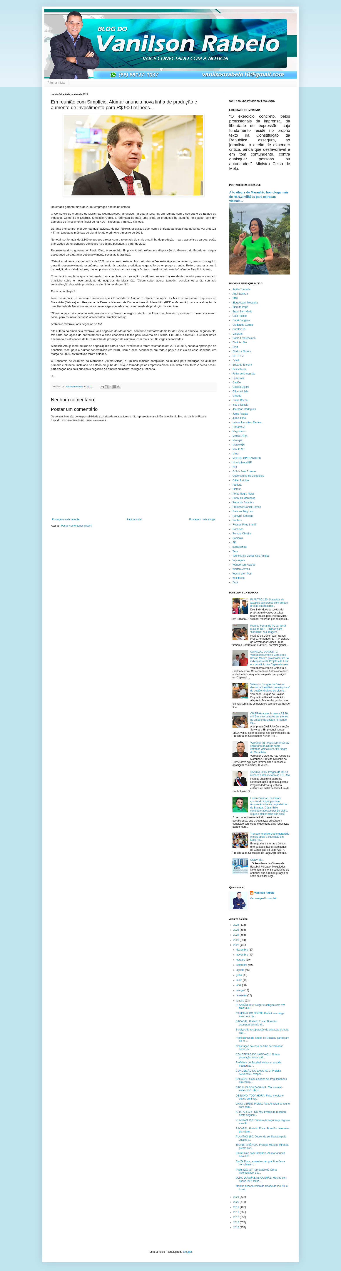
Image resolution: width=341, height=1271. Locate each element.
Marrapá (237, 440)
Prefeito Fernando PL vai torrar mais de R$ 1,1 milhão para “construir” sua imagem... (268, 629)
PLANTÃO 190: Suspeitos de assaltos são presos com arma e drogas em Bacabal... (269, 602)
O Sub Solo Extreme (244, 471)
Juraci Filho (239, 418)
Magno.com (239, 431)
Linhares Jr (238, 427)
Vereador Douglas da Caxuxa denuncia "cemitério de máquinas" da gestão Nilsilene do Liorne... (270, 687)
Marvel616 (238, 444)
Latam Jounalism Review (246, 422)
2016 (236, 1222)
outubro (241, 959)
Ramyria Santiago (242, 515)
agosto (240, 969)
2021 (236, 1196)
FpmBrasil (238, 378)
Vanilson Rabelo (264, 892)
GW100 (236, 395)
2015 (236, 1227)
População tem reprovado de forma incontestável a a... (256, 1171)
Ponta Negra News (243, 493)
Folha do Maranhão (243, 373)
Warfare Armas (241, 569)
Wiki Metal (238, 578)
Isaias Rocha (239, 400)
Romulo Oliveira (241, 533)
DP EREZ (238, 356)
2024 (236, 934)
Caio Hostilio (239, 315)
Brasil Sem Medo (242, 311)
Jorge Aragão (240, 413)
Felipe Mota (239, 369)
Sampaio (237, 538)
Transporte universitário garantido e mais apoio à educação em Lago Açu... (269, 837)
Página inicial (56, 82)
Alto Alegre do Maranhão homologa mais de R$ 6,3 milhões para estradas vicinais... (258, 197)
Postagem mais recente (65, 519)
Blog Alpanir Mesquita (245, 302)
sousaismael (239, 546)
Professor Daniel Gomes (246, 506)
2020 (236, 1201)
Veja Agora (238, 560)
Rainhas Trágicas (242, 511)
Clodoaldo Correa (242, 324)
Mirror (235, 453)
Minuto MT (238, 449)
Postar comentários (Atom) (76, 525)
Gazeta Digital (240, 386)
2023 (236, 940)
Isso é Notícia (240, 404)
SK (234, 542)
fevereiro (241, 995)
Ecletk (236, 360)
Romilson (237, 529)
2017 (236, 1217)
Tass (235, 551)
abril (239, 985)
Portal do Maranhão (243, 498)
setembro (242, 964)
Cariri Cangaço (241, 320)
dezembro (242, 949)
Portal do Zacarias (243, 502)
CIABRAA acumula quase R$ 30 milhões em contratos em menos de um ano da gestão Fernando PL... (269, 718)
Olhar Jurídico (240, 480)
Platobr (236, 489)
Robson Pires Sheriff (244, 524)
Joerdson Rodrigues (244, 409)
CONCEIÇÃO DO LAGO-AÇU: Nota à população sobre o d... (258, 1056)
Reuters (237, 520)
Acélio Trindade (241, 289)
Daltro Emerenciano (244, 338)
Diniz (235, 347)
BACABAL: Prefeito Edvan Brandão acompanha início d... (256, 1023)
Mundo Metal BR (242, 462)
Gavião (236, 382)
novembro (242, 954)
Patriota (236, 484)
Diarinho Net (239, 342)
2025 (236, 929)
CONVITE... (257, 859)
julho (239, 975)
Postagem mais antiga (202, 519)
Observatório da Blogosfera (248, 475)
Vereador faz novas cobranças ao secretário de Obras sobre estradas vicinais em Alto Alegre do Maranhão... (269, 747)
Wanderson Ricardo (244, 564)
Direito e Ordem (241, 351)
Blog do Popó (240, 306)
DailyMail (237, 333)
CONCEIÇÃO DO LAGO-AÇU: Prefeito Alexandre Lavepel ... (258, 1072)
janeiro (240, 1000)
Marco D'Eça (239, 435)
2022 (236, 945)
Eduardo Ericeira (242, 364)
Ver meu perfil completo (263, 898)
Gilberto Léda (240, 391)
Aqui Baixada (240, 293)
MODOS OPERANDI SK (246, 458)
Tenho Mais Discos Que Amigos (250, 555)
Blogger (187, 1251)
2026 (236, 924)
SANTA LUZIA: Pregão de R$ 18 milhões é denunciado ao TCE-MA (270, 774)
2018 (236, 1212)
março (240, 990)
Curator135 (239, 329)
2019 (236, 1207)
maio (239, 980)
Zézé (235, 582)
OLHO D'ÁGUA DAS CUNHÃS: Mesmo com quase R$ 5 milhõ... (261, 1179)
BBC (235, 298)
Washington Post (242, 573)
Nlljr (234, 466)
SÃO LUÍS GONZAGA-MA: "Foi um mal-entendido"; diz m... (259, 1089)
